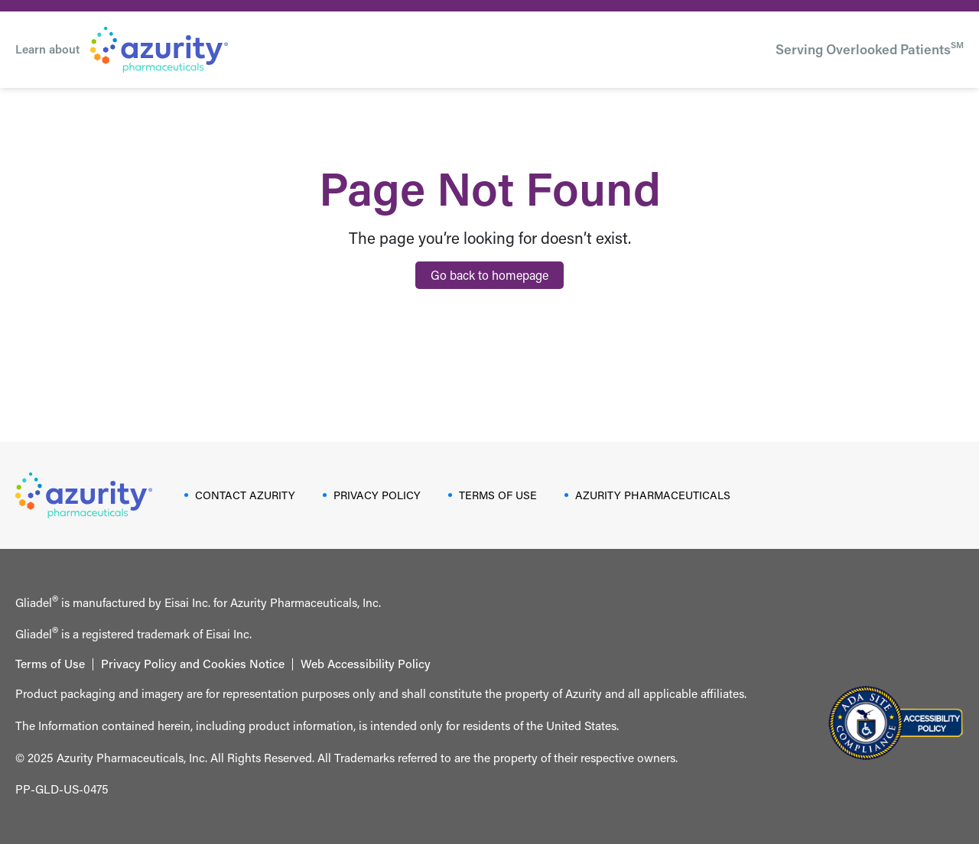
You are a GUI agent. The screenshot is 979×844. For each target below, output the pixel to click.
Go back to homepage (489, 275)
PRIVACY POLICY (377, 495)
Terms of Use (50, 664)
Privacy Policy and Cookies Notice (193, 664)
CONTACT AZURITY (245, 495)
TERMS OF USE (498, 495)
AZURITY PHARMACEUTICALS (652, 495)
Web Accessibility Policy (366, 664)
